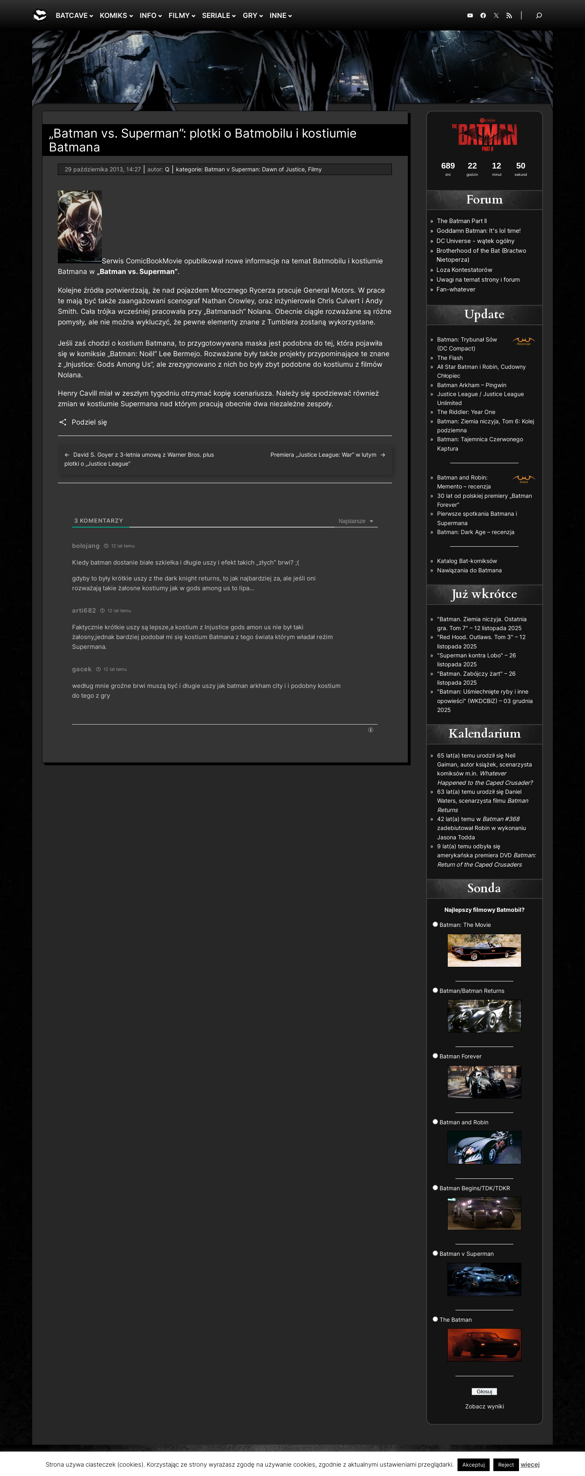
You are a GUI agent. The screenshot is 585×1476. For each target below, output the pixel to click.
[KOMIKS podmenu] (131, 15)
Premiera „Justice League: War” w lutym (323, 454)
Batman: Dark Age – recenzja (476, 531)
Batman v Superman (481, 1273)
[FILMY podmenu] (193, 15)
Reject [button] (506, 1464)
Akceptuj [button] (473, 1464)
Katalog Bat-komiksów (467, 560)
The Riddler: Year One (466, 411)
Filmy (315, 169)
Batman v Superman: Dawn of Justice (255, 169)
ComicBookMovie (154, 261)
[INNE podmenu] (290, 15)
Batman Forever (481, 1075)
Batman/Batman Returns (481, 1010)
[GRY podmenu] (261, 15)
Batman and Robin (481, 1141)
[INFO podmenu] (160, 15)
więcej (530, 1464)
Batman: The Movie (481, 944)
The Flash (450, 357)
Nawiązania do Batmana (469, 570)
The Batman (481, 1339)
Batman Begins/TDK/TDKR (481, 1207)
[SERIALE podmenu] (234, 15)
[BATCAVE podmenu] (91, 15)
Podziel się (89, 422)
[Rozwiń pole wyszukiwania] (539, 15)
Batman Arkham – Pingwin (471, 384)
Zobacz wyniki (484, 1406)
